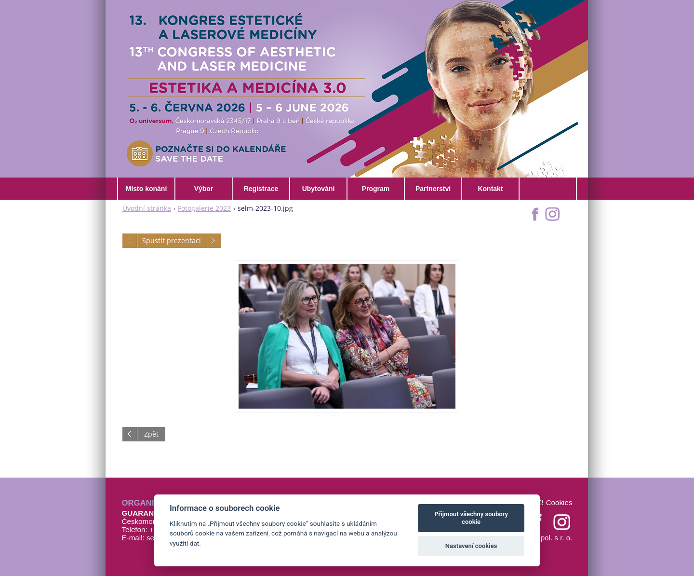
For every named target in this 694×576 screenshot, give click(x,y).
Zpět (151, 434)
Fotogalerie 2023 (204, 208)
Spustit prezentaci (171, 240)
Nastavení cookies (471, 545)
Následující (213, 240)
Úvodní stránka (146, 208)
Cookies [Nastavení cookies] (559, 502)
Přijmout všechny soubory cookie (471, 517)
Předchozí (129, 240)
